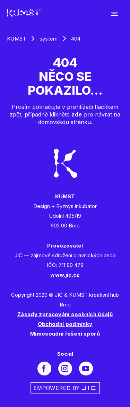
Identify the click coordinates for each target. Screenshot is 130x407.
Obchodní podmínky (65, 324)
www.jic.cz (64, 274)
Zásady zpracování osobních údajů (65, 314)
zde (76, 114)
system (49, 38)
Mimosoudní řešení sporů (65, 333)
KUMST (16, 38)
